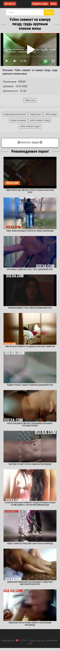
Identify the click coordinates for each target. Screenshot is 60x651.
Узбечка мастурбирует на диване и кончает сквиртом (30, 346)
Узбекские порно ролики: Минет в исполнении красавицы (29, 624)
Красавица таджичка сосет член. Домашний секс (30, 269)
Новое (53, 3)
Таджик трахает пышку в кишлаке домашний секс (30, 385)
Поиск (48, 12)
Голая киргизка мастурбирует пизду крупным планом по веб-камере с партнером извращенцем (29, 504)
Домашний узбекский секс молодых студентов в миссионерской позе (30, 583)
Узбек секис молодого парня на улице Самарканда (30, 231)
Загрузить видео (40, 3)
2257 (30, 643)
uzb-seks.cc (9, 3)
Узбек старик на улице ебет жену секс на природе (30, 543)
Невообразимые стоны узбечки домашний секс (30, 308)
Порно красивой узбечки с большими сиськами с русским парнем (30, 424)
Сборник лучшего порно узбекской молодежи (30, 464)
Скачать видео (30, 142)
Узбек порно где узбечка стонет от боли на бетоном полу (30, 191)
